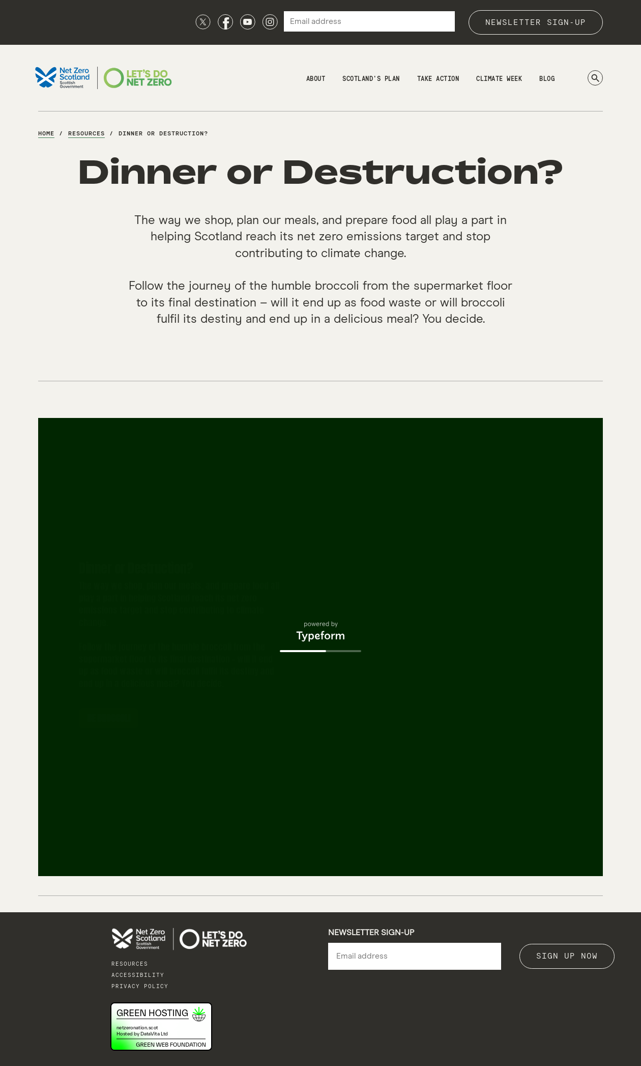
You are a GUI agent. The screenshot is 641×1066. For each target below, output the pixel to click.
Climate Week (499, 79)
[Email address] (369, 21)
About (316, 79)
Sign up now (567, 956)
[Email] (414, 956)
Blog (547, 79)
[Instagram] (270, 22)
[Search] (595, 78)
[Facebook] (225, 22)
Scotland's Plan (371, 79)
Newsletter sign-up (535, 22)
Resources (129, 964)
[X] (203, 22)
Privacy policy (139, 986)
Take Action (438, 79)
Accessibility (137, 975)
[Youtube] (247, 22)
